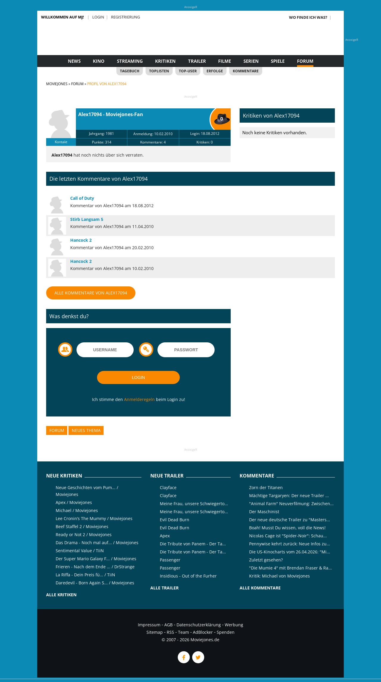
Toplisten (159, 71)
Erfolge (215, 71)
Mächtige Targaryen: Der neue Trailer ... (289, 495)
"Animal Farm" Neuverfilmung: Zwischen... (291, 503)
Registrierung (125, 17)
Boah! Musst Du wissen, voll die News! (287, 527)
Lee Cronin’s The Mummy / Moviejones (94, 518)
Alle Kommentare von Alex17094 (90, 293)
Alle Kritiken (61, 594)
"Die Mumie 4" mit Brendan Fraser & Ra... (290, 568)
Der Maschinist (264, 511)
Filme (224, 61)
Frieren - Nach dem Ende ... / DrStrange (95, 566)
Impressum (149, 625)
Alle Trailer (164, 588)
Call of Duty (82, 198)
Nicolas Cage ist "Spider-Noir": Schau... (288, 536)
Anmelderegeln (139, 399)
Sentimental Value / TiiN (80, 550)
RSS (170, 632)
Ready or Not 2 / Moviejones (84, 534)
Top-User (188, 71)
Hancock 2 (81, 240)
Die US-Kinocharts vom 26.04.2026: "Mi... (289, 552)
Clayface (168, 487)
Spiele (278, 61)
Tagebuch (129, 71)
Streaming (130, 61)
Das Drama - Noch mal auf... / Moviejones (97, 542)
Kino (98, 61)
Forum (305, 61)
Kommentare (246, 71)
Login (98, 17)
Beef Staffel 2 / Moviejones (82, 526)
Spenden (226, 632)
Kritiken (165, 61)
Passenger (170, 560)
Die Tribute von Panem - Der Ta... (193, 544)
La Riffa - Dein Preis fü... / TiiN (85, 575)
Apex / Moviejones (74, 502)
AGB (168, 625)
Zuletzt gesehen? (266, 560)
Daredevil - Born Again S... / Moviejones (95, 583)
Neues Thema (86, 430)
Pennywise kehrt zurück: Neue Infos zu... (289, 544)
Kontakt (61, 141)
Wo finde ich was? (308, 17)
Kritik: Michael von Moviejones (279, 576)
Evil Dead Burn (174, 519)
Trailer (197, 61)
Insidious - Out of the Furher (188, 576)
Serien (251, 61)
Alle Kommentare (260, 588)
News (74, 61)
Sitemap (154, 632)
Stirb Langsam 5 (86, 219)
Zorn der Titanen (266, 487)
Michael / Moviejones (77, 510)
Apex (165, 536)
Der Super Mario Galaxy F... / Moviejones (96, 558)
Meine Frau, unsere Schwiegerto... (194, 503)
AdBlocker (203, 632)
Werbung (234, 625)
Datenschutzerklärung (199, 625)
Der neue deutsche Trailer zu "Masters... (289, 519)
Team (183, 632)
